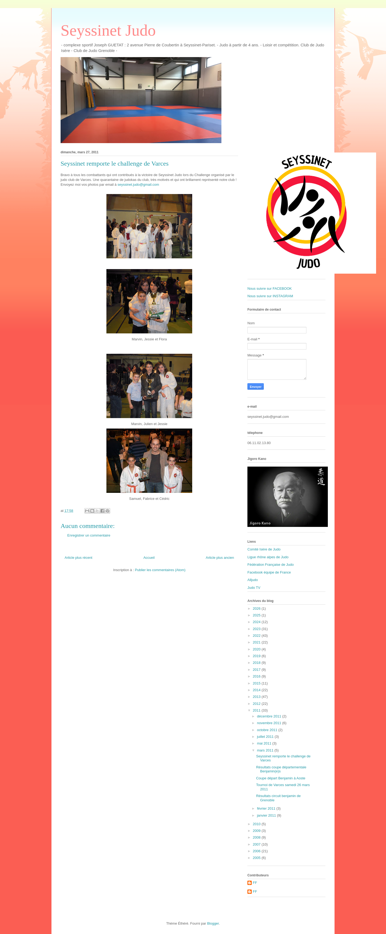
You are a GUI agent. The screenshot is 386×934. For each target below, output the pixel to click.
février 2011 (266, 808)
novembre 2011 (269, 723)
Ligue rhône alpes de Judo (267, 557)
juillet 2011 (266, 737)
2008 (257, 837)
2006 (257, 851)
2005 (257, 858)
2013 (257, 697)
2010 (257, 824)
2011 (257, 710)
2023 (257, 629)
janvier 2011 (267, 815)
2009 (257, 831)
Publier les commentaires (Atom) (160, 570)
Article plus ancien (220, 558)
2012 (257, 704)
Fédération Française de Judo (270, 565)
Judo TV (253, 588)
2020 (257, 649)
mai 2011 (264, 743)
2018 (257, 663)
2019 (257, 656)
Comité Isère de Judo (264, 549)
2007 (257, 844)
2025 (257, 615)
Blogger (213, 923)
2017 (257, 670)
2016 (257, 676)
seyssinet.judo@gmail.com (138, 185)
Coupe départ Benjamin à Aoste (280, 778)
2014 (257, 690)
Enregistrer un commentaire (88, 535)
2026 (257, 608)
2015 (257, 683)
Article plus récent (78, 558)
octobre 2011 (268, 730)
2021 (257, 642)
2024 (257, 622)
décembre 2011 (269, 716)
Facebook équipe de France (269, 572)
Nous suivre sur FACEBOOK (269, 288)
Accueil (149, 558)
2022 (257, 636)
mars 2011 (265, 750)
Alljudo (252, 580)
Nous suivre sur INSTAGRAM (270, 296)
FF (255, 883)
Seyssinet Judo (108, 30)
